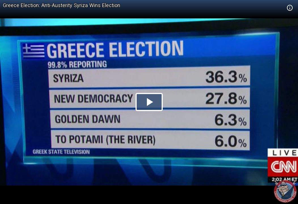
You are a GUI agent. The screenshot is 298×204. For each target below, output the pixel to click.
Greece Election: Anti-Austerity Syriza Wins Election (61, 5)
